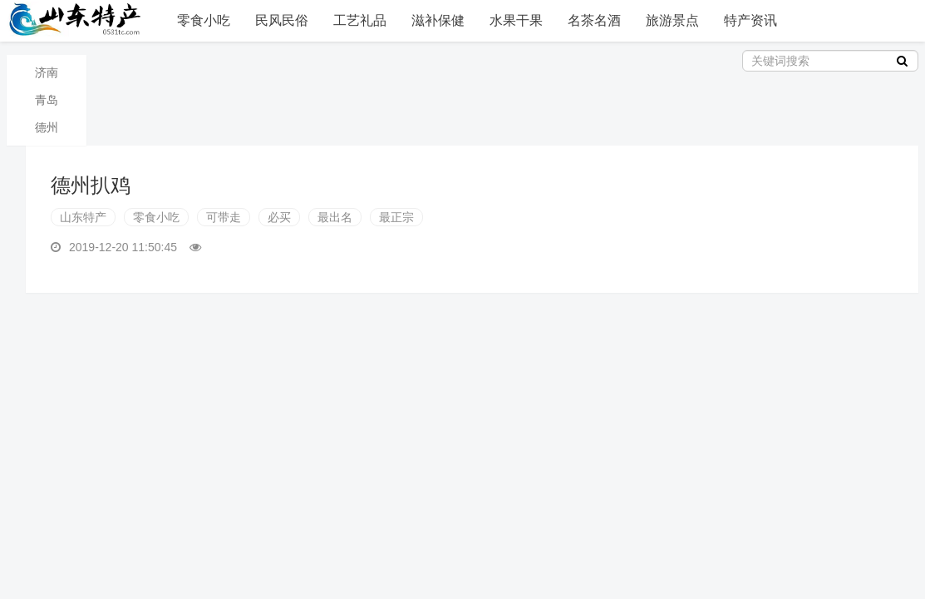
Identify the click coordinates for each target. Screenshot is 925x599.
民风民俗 (281, 20)
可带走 (223, 217)
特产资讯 (750, 20)
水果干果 (516, 20)
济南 (46, 72)
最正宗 (396, 217)
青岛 (46, 99)
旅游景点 (672, 20)
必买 (279, 217)
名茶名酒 (594, 20)
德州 (46, 127)
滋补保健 (438, 20)
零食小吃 (203, 20)
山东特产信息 (77, 19)
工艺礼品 (359, 20)
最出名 (334, 217)
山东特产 (83, 217)
